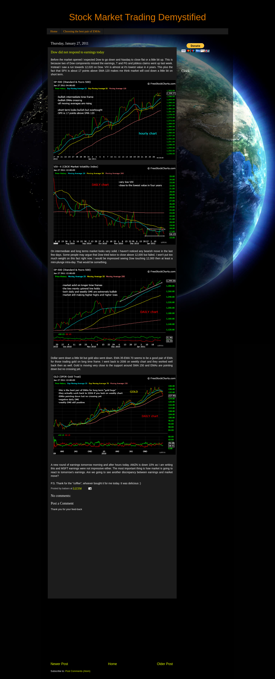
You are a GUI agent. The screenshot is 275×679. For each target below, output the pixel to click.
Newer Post (59, 664)
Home (53, 31)
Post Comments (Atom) (77, 671)
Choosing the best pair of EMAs (81, 31)
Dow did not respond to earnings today (77, 52)
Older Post (165, 664)
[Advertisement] (112, 630)
